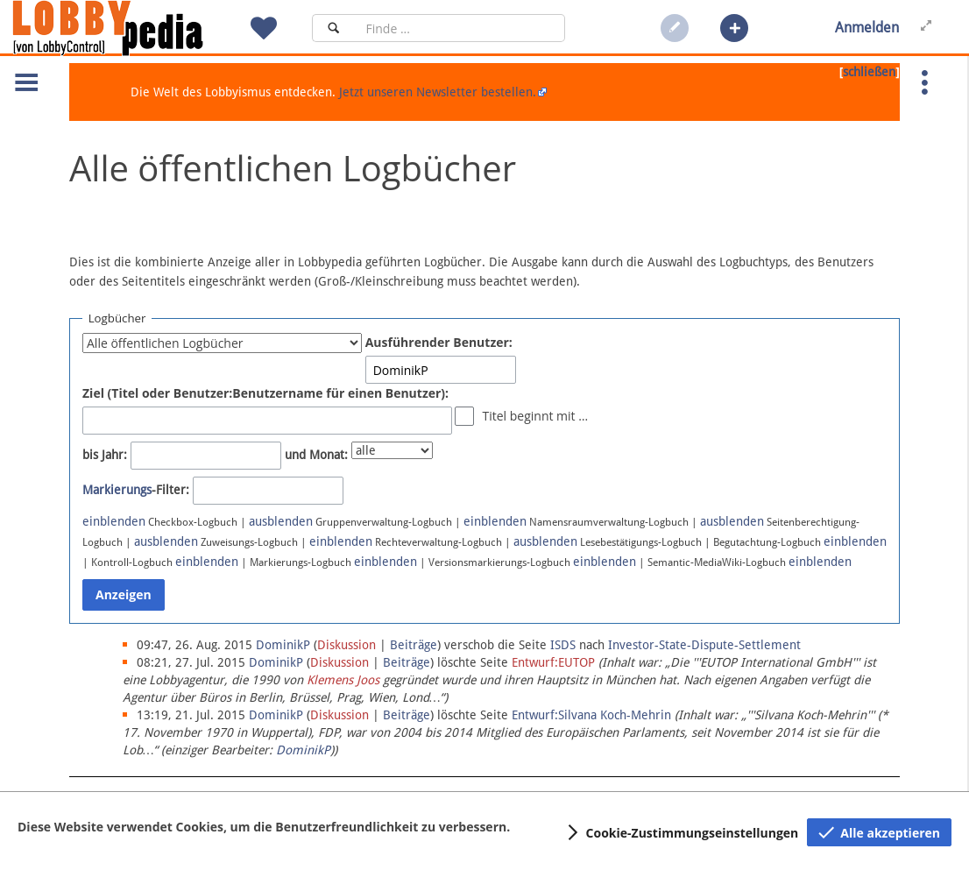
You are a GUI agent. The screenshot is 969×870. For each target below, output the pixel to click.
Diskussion (346, 645)
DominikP (303, 750)
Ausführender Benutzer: (439, 342)
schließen (869, 72)
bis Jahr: (104, 455)
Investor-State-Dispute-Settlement (704, 645)
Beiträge (413, 645)
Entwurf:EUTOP (553, 662)
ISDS (563, 645)
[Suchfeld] (460, 28)
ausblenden (281, 521)
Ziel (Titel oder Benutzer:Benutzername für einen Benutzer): (265, 393)
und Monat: (316, 455)
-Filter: (135, 490)
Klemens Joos (343, 680)
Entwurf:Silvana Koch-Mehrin (591, 715)
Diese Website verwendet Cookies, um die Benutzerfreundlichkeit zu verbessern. (264, 826)
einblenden (113, 521)
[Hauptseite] (137, 28)
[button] (734, 28)
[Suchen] (333, 28)
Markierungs (117, 490)
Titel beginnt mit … (535, 415)
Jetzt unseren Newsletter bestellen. (437, 92)
